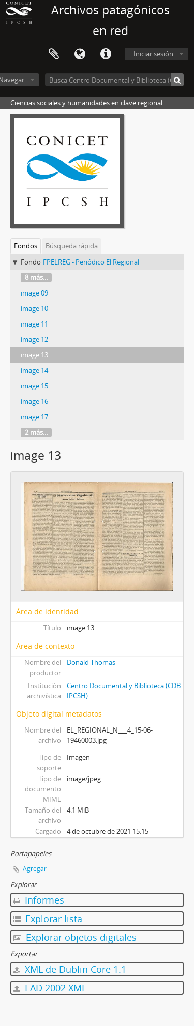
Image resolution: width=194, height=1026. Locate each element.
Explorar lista (47, 918)
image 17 (34, 417)
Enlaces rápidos (105, 54)
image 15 (34, 386)
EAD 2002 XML (49, 988)
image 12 (34, 339)
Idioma (80, 54)
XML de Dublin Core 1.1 (69, 969)
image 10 (34, 308)
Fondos (25, 246)
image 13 (34, 355)
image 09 (34, 293)
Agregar (35, 868)
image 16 (34, 401)
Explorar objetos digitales (75, 937)
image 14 (34, 370)
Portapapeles (54, 54)
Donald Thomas (91, 662)
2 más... (36, 432)
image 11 (34, 324)
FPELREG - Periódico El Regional (91, 262)
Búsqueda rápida (72, 246)
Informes (38, 900)
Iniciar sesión (153, 53)
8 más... (36, 277)
